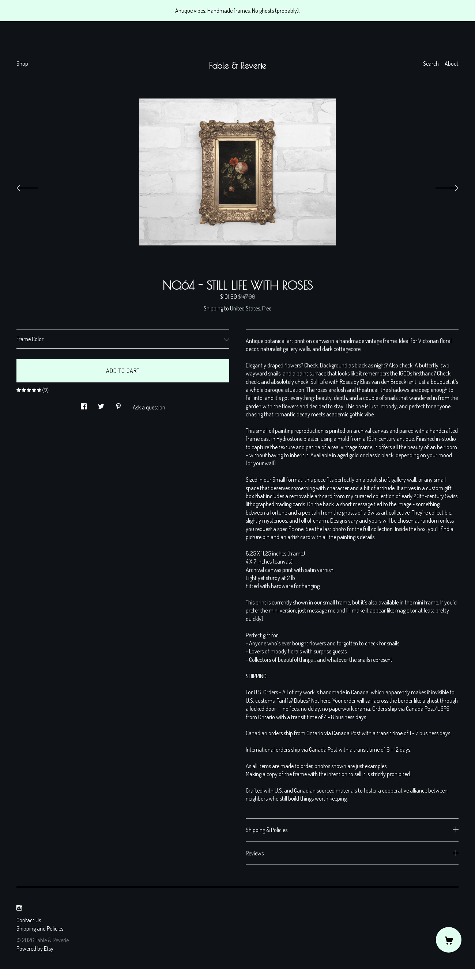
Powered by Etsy (34, 948)
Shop (22, 63)
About (452, 63)
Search (431, 63)
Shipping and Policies (39, 928)
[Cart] (448, 940)
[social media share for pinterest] (118, 404)
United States (245, 308)
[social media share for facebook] (84, 404)
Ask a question (149, 407)
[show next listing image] (440, 186)
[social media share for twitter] (101, 404)
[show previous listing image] (34, 186)
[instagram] (19, 907)
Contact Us (28, 920)
